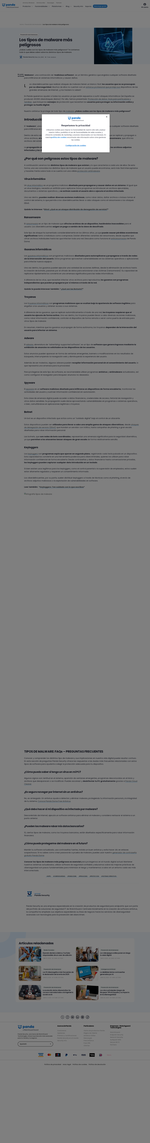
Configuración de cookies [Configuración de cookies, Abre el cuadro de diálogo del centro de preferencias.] (76, 145)
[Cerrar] (106, 117)
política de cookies (59, 137)
